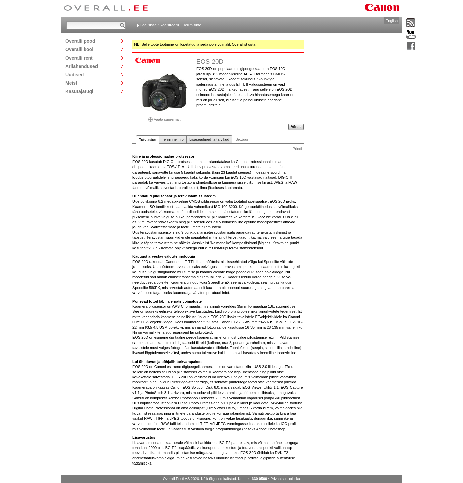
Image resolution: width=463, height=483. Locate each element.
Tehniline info (173, 139)
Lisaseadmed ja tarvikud (209, 139)
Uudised (74, 74)
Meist (71, 82)
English (392, 20)
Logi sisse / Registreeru (159, 25)
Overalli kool (79, 49)
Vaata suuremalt (164, 117)
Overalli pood (80, 40)
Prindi (297, 149)
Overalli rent (79, 57)
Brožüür (242, 139)
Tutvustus (147, 140)
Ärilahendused (81, 66)
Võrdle (296, 127)
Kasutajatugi (79, 91)
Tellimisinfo (192, 25)
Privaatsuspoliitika (285, 479)
